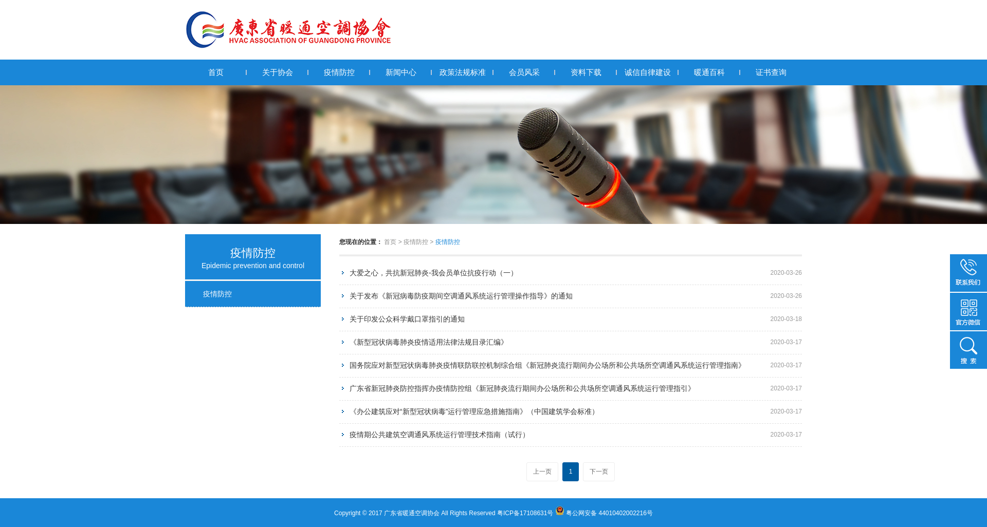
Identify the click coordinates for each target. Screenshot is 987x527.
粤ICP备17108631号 (525, 513)
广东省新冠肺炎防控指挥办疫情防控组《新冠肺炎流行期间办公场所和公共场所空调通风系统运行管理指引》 (522, 388)
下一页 (599, 471)
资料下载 (586, 72)
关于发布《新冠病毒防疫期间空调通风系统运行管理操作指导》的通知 (461, 296)
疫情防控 (339, 72)
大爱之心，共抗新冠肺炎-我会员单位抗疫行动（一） (434, 273)
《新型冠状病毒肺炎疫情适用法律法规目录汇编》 (429, 342)
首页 (216, 72)
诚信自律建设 (648, 72)
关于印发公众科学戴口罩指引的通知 (407, 319)
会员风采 (524, 72)
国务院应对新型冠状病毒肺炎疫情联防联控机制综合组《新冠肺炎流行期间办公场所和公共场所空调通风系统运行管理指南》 (547, 365)
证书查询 (771, 72)
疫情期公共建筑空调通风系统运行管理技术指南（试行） (439, 434)
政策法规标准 (463, 72)
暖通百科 (709, 72)
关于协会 (277, 72)
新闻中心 (401, 72)
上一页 (542, 471)
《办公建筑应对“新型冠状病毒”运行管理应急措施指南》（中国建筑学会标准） (474, 411)
